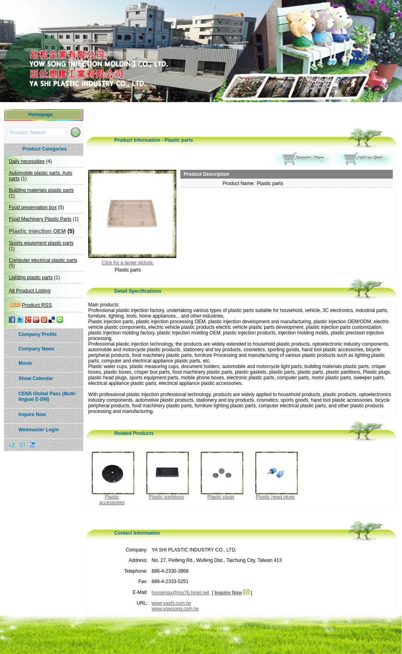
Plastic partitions (166, 497)
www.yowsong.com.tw (175, 609)
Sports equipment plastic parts (41, 243)
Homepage (40, 114)
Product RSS (37, 305)
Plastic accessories (111, 499)
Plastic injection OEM (37, 231)
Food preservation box (33, 207)
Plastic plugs (220, 497)
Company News (36, 349)
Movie (25, 363)
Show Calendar (35, 378)
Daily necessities (26, 161)
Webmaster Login (38, 430)
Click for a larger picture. (128, 263)
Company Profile (37, 334)
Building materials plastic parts (41, 190)
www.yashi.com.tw (171, 603)
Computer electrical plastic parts (43, 260)
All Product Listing (30, 291)
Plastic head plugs (275, 497)
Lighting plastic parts (31, 277)
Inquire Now (32, 414)
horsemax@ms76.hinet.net (180, 593)
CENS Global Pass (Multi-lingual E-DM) (47, 396)
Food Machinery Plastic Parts (40, 219)
